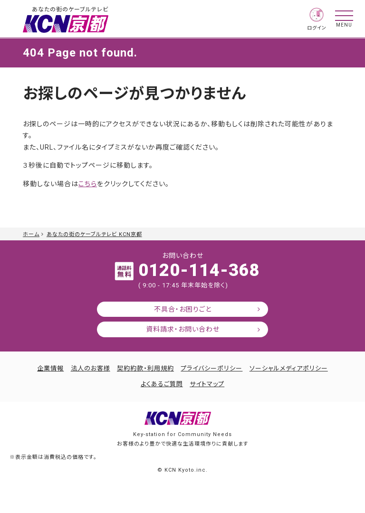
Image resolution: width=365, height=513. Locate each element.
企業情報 (50, 368)
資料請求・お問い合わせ (183, 329)
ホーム (31, 234)
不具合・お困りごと (182, 309)
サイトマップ (207, 384)
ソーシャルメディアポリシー (289, 368)
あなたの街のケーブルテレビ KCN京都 (94, 234)
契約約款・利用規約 (145, 368)
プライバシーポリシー (211, 368)
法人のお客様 (90, 368)
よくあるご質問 (162, 384)
